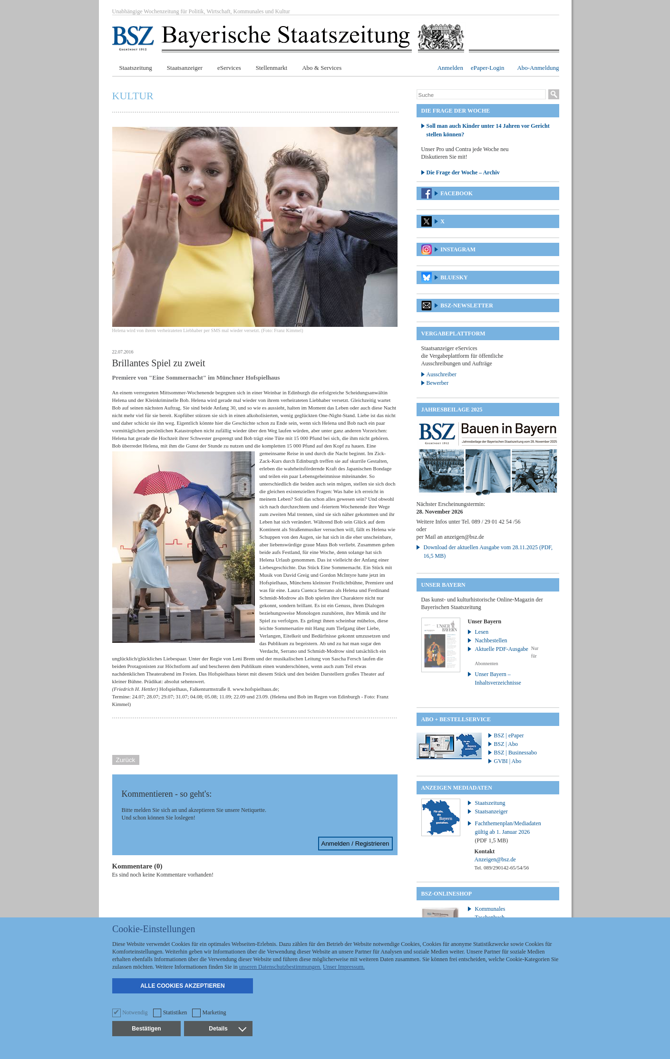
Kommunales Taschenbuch (490, 913)
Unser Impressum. (344, 967)
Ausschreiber (441, 374)
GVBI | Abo (508, 761)
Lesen (482, 632)
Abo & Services (321, 67)
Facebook (456, 193)
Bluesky (453, 277)
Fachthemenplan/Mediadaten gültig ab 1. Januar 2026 (508, 832)
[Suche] (481, 95)
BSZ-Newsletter (466, 305)
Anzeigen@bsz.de (495, 859)
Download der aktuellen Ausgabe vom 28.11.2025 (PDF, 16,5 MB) (488, 551)
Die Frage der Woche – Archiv (463, 172)
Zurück (126, 759)
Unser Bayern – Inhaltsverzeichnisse (498, 678)
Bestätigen (146, 1028)
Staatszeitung (135, 67)
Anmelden (450, 67)
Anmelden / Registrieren (355, 843)
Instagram (458, 249)
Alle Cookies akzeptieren (182, 986)
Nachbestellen (491, 640)
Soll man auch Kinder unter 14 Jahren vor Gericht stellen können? (488, 130)
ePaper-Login (488, 67)
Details (227, 1028)
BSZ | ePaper (509, 735)
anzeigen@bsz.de (464, 537)
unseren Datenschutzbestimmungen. (280, 967)
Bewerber (438, 383)
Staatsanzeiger (185, 67)
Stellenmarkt (271, 67)
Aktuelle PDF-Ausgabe (501, 649)
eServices (229, 67)
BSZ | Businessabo (515, 752)
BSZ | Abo (506, 744)
